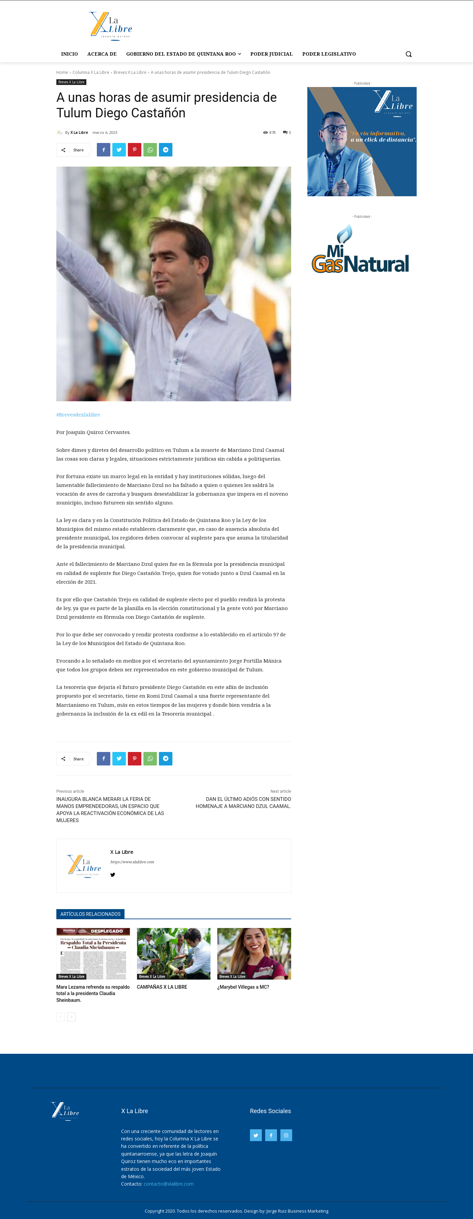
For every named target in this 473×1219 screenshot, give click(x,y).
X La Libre (79, 132)
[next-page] (71, 1015)
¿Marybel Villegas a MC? (241, 986)
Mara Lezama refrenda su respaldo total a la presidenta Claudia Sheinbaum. (90, 993)
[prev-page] (60, 1015)
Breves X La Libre (130, 72)
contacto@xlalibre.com (169, 1182)
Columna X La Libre (91, 72)
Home (62, 72)
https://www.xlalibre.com (132, 861)
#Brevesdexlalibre (78, 414)
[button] (408, 54)
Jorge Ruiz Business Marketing (297, 1210)
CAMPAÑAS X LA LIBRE (160, 986)
